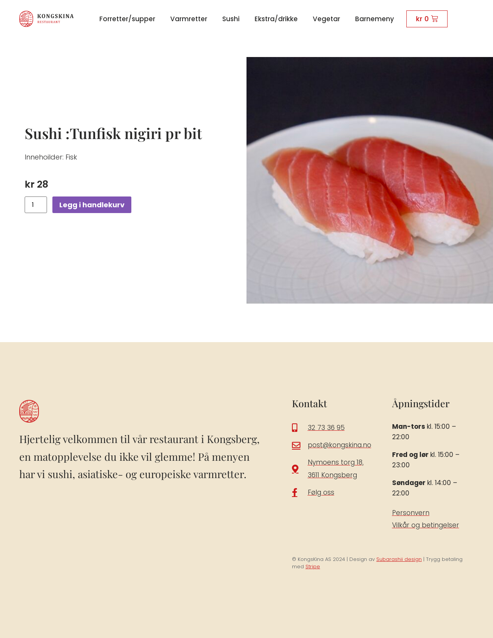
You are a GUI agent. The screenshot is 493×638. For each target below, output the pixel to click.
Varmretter (188, 19)
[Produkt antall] (36, 204)
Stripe (312, 566)
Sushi (231, 19)
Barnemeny (374, 19)
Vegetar (326, 19)
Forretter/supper (127, 19)
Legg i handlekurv (91, 205)
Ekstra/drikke (276, 19)
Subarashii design (399, 559)
